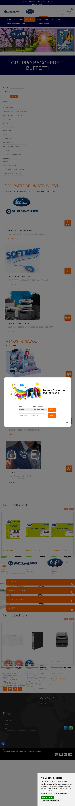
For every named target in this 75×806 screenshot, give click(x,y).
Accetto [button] (44, 797)
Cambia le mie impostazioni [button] (50, 800)
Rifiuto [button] (51, 797)
